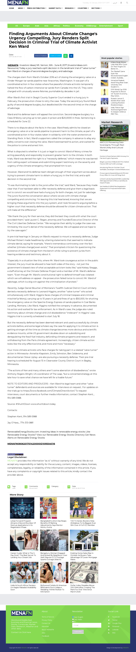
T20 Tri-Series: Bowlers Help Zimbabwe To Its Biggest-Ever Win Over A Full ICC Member (83, 523)
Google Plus (114, 623)
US (14, 26)
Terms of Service (48, 617)
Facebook (114, 617)
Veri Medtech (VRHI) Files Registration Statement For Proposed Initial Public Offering (113, 188)
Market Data (55, 8)
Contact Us (46, 623)
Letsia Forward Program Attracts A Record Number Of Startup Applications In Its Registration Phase (23, 524)
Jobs (43, 633)
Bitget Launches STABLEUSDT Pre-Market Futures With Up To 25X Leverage (114, 163)
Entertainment (102, 26)
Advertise (45, 626)
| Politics (65, 26)
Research (69, 8)
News (20, 8)
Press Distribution (36, 8)
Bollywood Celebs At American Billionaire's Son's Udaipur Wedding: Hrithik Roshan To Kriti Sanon (53, 588)
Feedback (45, 636)
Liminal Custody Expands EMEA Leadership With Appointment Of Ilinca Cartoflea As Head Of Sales (114, 181)
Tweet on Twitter (55, 55)
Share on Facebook (41, 55)
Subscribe (78, 632)
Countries (82, 8)
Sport (119, 26)
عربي (115, 2)
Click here (26, 632)
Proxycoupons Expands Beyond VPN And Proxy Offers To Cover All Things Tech (114, 174)
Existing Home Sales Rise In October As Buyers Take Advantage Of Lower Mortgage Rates (83, 556)
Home (11, 8)
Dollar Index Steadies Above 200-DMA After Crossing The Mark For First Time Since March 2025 (82, 588)
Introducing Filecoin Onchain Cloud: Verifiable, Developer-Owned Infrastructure (115, 168)
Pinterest (113, 626)
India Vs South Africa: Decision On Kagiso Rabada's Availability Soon (23, 587)
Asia (46, 26)
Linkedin (113, 630)
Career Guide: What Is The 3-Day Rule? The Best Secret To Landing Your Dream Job (23, 555)
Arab (37, 26)
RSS (111, 633)
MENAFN (13, 65)
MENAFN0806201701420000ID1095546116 (31, 443)
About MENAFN (48, 630)
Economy (79, 26)
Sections (95, 8)
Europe (26, 26)
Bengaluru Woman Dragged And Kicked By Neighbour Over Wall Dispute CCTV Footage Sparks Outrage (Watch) (53, 556)
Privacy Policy (47, 620)
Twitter (113, 620)
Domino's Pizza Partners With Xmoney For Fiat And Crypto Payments (114, 157)
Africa (56, 26)
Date (11, 55)
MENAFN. (24, 647)
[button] (121, 2)
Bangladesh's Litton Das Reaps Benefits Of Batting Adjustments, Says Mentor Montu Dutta (53, 524)
